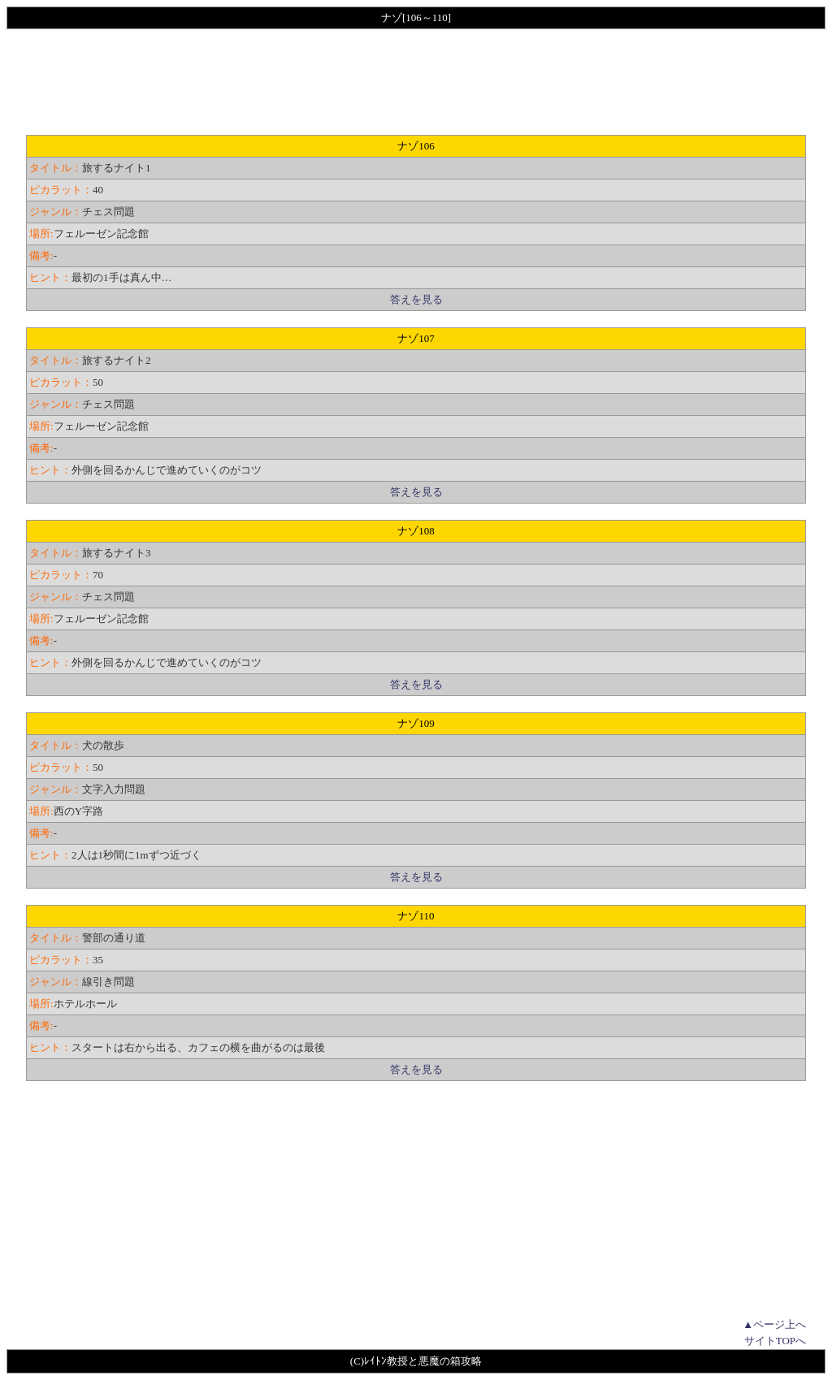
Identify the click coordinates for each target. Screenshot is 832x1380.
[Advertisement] (416, 82)
